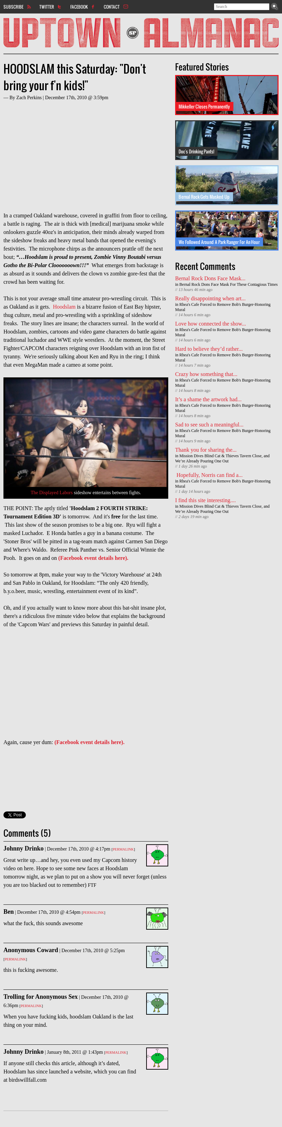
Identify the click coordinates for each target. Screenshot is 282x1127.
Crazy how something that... (206, 374)
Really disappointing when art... (210, 298)
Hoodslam (64, 307)
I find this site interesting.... (205, 500)
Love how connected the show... (210, 324)
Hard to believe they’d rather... (209, 349)
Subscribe (13, 6)
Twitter (46, 6)
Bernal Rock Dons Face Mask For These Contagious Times (228, 284)
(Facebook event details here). (93, 558)
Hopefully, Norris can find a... (209, 475)
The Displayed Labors (52, 492)
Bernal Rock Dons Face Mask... (210, 278)
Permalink (123, 849)
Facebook (79, 6)
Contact (112, 6)
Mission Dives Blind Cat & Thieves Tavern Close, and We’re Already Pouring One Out (222, 458)
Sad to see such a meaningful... (209, 425)
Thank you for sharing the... (205, 450)
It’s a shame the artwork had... (208, 399)
